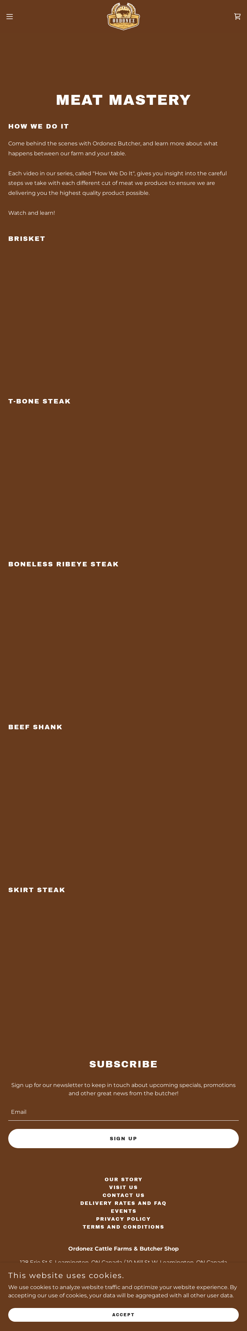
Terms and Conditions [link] (123, 1227)
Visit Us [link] (123, 1187)
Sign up (123, 1138)
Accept (123, 1314)
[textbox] (123, 1112)
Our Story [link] (124, 1179)
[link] (123, 16)
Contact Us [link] (124, 1195)
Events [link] (124, 1211)
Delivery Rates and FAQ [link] (123, 1203)
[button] (21, 16)
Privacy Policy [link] (123, 1219)
